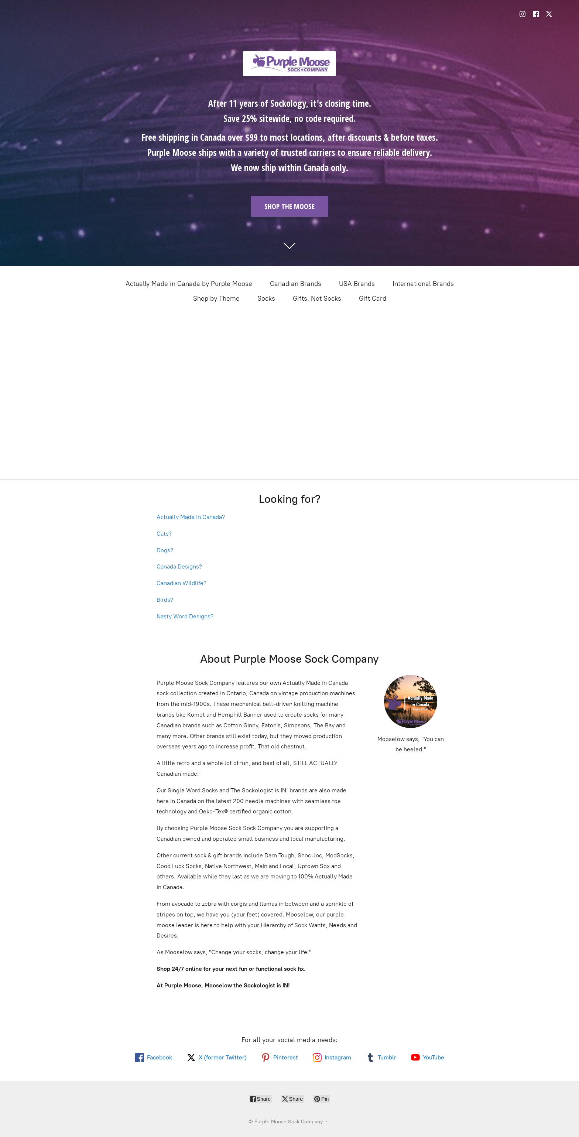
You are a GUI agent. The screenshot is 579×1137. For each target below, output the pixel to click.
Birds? (165, 599)
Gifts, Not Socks (317, 298)
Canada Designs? (179, 566)
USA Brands (357, 284)
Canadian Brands (295, 284)
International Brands (423, 284)
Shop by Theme (216, 298)
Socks (266, 298)
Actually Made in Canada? (191, 516)
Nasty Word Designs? (185, 616)
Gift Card (372, 298)
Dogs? (165, 550)
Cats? (164, 533)
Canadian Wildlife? (181, 583)
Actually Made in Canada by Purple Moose (189, 284)
